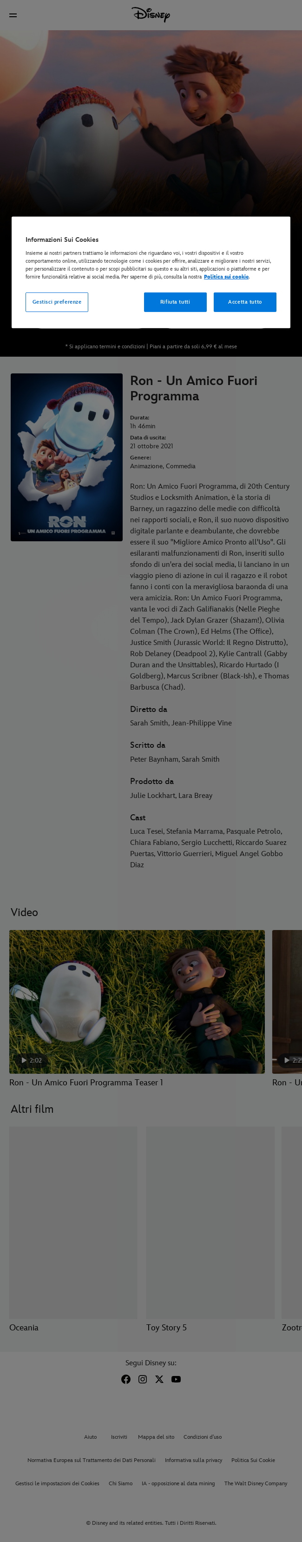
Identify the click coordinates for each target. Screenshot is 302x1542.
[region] (151, 272)
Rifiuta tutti (175, 302)
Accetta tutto (245, 302)
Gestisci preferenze (57, 302)
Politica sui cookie (226, 277)
